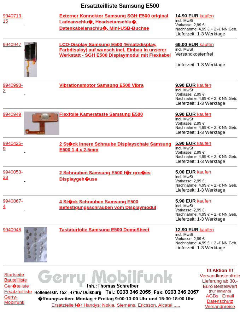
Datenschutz (220, 301)
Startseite (14, 274)
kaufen (194, 15)
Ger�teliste (16, 286)
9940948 (12, 229)
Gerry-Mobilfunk (14, 299)
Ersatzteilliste (18, 291)
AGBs (212, 296)
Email (228, 296)
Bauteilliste (15, 280)
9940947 (12, 44)
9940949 (12, 114)
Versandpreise (220, 306)
